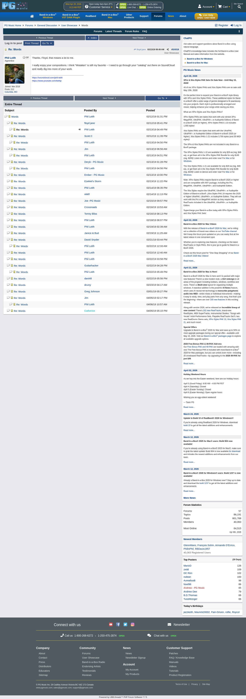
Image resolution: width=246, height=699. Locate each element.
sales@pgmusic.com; (63, 688)
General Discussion (47, 25)
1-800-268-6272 (134, 4)
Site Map (206, 684)
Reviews (86, 675)
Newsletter (182, 624)
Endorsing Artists (91, 666)
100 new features (217, 300)
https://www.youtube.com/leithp (46, 81)
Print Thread (32, 43)
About (42, 653)
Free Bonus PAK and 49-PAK (200, 347)
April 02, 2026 (190, 370)
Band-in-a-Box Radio (93, 662)
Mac (228, 158)
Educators (44, 670)
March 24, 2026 (191, 414)
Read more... (189, 261)
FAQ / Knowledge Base (182, 657)
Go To (47, 43)
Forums (29, 25)
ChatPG (188, 38)
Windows (188, 161)
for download (234, 451)
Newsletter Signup (136, 657)
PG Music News (192, 70)
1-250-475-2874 (150, 4)
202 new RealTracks (212, 310)
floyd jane (140, 49)
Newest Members (193, 539)
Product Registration (180, 675)
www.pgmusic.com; (44, 688)
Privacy (194, 684)
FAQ (144, 31)
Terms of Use (181, 684)
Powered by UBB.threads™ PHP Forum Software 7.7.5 (123, 697)
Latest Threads (114, 31)
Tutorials (173, 670)
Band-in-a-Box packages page (218, 336)
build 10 (187, 425)
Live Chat (132, 7)
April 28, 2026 (190, 76)
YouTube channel (229, 231)
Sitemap (43, 675)
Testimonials (89, 670)
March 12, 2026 (191, 437)
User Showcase (69, 25)
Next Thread (140, 38)
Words (14, 116)
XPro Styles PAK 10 (217, 319)
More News (190, 498)
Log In (236, 25)
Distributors (45, 666)
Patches (173, 653)
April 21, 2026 (190, 267)
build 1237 (204, 483)
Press (42, 662)
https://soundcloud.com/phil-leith (47, 77)
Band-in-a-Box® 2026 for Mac (213, 228)
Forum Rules (132, 31)
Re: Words (14, 49)
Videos (173, 666)
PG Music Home (12, 25)
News (129, 653)
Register (221, 25)
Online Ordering (154, 7)
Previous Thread (44, 38)
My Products (132, 674)
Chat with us (161, 635)
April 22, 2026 (190, 220)
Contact (43, 657)
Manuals (173, 662)
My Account (132, 669)
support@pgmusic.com (83, 688)
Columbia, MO (11, 92)
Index (92, 38)
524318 (175, 49)
